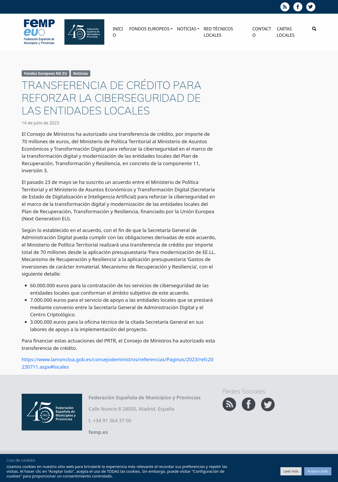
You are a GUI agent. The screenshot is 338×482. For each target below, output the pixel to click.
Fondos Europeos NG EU (45, 73)
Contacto (261, 32)
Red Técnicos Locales (218, 32)
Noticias (186, 29)
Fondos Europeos (149, 29)
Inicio (118, 32)
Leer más (291, 471)
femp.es (98, 432)
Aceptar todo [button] (317, 471)
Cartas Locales (285, 32)
